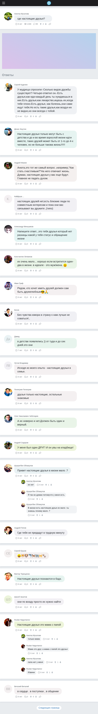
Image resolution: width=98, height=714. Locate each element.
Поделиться (50, 23)
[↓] (45, 24)
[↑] (41, 24)
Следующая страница (49, 708)
